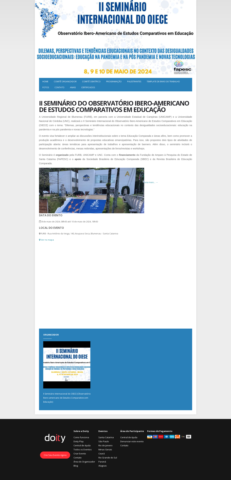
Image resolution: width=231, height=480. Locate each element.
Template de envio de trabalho (163, 81)
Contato (59, 87)
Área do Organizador (84, 461)
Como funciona (81, 437)
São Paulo (103, 441)
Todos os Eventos (83, 449)
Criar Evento (80, 453)
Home (45, 81)
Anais (73, 87)
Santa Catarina (106, 437)
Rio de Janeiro (105, 445)
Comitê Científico (91, 81)
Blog (76, 465)
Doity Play (79, 441)
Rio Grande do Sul (107, 457)
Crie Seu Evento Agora (55, 455)
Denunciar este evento (132, 441)
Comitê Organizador (65, 81)
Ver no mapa (46, 239)
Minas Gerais (105, 449)
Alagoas (102, 465)
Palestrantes (134, 81)
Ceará (101, 453)
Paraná (102, 461)
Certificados (88, 87)
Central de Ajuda (82, 445)
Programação (114, 81)
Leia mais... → (151, 182)
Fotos (45, 87)
